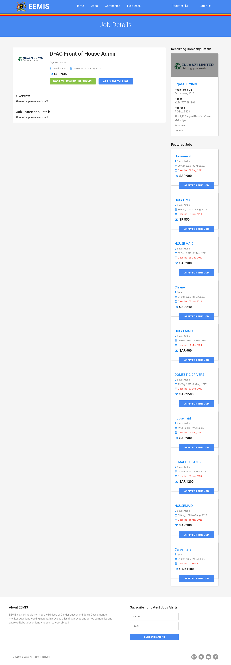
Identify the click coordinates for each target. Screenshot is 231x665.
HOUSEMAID (184, 331)
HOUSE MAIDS (185, 200)
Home (80, 6)
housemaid (183, 418)
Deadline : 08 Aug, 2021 (188, 170)
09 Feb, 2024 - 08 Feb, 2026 (190, 340)
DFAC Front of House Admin (83, 54)
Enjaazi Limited (186, 84)
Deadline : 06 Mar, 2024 (188, 345)
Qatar (179, 292)
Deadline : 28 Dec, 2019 (188, 258)
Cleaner (180, 287)
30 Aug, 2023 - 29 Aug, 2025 (191, 209)
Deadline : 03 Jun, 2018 (188, 214)
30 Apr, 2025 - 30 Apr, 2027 (190, 166)
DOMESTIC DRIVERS (189, 375)
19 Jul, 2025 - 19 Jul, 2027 (189, 428)
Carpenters (183, 549)
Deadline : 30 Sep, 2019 (188, 389)
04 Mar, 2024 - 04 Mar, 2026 (190, 471)
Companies (112, 6)
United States (58, 68)
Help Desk (134, 6)
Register (181, 6)
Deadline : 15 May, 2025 (188, 520)
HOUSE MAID (184, 243)
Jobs (94, 6)
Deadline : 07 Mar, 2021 (188, 563)
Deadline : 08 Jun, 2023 (188, 476)
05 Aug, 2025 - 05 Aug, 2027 (191, 515)
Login (206, 6)
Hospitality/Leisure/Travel (72, 81)
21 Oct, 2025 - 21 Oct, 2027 (190, 297)
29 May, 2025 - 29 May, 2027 (190, 384)
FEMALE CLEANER (188, 462)
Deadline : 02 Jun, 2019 (188, 301)
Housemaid (183, 156)
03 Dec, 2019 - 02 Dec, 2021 (190, 253)
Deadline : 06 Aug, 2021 (188, 432)
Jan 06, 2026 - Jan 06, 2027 (85, 68)
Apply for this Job (115, 81)
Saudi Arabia (182, 161)
